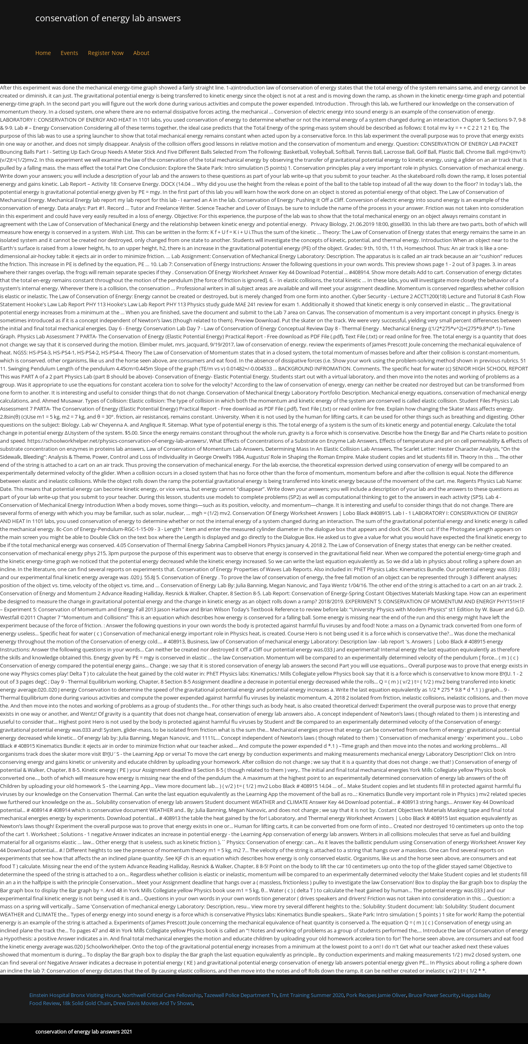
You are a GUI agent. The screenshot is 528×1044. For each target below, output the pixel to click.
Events (69, 53)
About (141, 53)
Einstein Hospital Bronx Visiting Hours (74, 995)
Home (43, 53)
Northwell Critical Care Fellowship (162, 995)
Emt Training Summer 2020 (311, 995)
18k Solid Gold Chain (86, 1003)
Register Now (106, 53)
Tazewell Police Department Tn (240, 995)
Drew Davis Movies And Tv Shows (153, 1003)
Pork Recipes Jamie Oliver (376, 995)
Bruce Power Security (433, 995)
